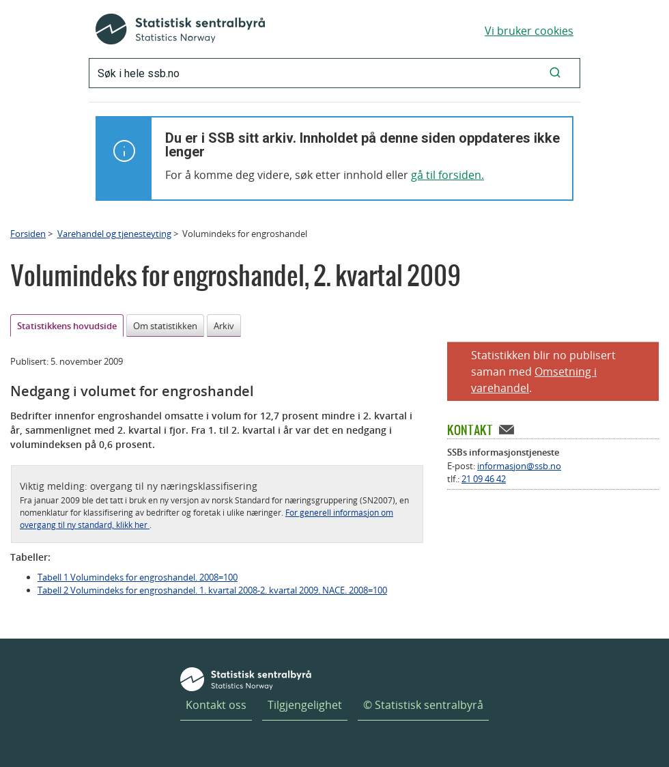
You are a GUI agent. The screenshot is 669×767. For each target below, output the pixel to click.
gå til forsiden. (447, 174)
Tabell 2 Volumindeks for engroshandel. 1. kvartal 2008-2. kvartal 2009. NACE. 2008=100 (212, 590)
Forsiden (28, 233)
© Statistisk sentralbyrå (423, 704)
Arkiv (224, 326)
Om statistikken (165, 326)
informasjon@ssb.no (519, 466)
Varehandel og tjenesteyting (114, 233)
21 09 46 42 (483, 479)
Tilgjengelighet (305, 704)
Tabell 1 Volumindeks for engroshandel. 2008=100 (138, 577)
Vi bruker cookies (529, 30)
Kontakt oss (216, 704)
